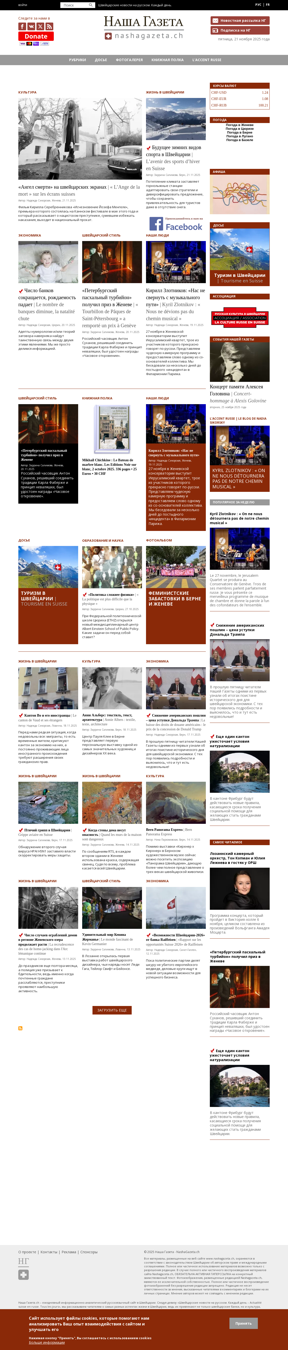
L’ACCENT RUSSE (207, 59)
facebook (22, 26)
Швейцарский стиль (101, 235)
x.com (40, 26)
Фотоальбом (159, 540)
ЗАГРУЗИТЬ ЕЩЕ (112, 1010)
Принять (243, 1323)
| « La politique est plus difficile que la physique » (110, 599)
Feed (49, 26)
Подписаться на (20, 1028)
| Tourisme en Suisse (44, 601)
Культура (27, 92)
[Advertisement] (112, 1073)
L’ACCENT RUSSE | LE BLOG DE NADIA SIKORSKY (238, 420)
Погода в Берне (240, 132)
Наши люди (157, 235)
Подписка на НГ (236, 30)
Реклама (69, 1252)
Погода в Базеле (239, 140)
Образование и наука (102, 540)
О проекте (27, 1252)
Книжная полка (168, 59)
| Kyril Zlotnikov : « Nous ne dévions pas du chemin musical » (173, 311)
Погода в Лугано (239, 136)
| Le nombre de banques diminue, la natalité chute (46, 311)
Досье (101, 59)
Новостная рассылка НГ (243, 20)
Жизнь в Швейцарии (165, 92)
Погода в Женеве (240, 125)
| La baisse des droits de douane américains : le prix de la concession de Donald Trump (176, 724)
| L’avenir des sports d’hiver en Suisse (173, 161)
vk (31, 26)
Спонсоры (89, 1252)
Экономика (29, 235)
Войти (22, 5)
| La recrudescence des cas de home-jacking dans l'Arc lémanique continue (46, 949)
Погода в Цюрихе (240, 129)
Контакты (48, 1252)
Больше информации (47, 1342)
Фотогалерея (129, 59)
